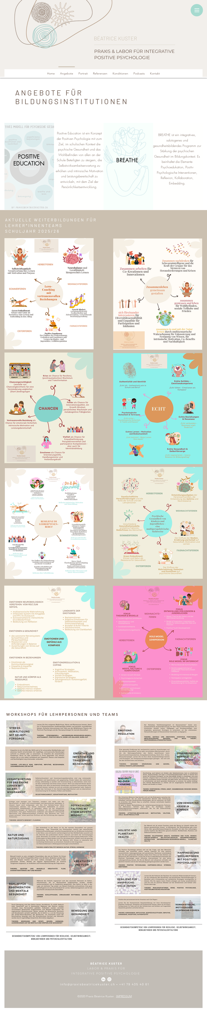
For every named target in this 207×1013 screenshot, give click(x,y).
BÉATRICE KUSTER (106, 963)
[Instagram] (109, 979)
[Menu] (197, 10)
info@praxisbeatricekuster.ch (87, 984)
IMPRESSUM (124, 996)
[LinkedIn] (103, 979)
